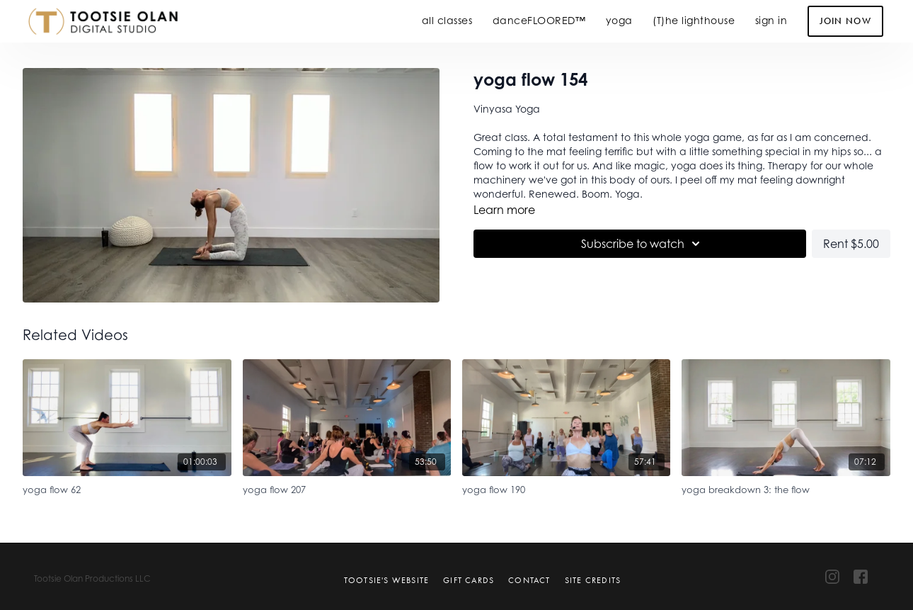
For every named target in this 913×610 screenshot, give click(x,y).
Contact (529, 580)
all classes (447, 20)
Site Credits (593, 580)
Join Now (845, 21)
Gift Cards (468, 580)
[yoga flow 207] (347, 487)
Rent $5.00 (851, 244)
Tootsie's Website (386, 580)
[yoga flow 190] (566, 487)
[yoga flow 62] (127, 487)
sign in (771, 20)
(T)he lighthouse (694, 20)
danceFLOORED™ (539, 20)
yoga (619, 20)
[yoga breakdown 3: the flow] (786, 487)
